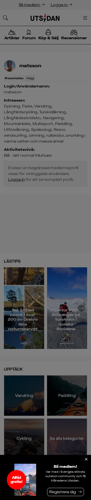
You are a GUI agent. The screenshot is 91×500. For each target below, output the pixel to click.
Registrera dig (62, 491)
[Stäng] (86, 459)
